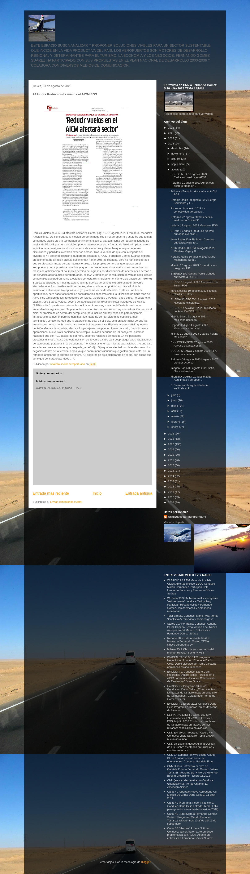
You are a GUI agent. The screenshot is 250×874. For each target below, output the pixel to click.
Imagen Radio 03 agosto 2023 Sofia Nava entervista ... (192, 369)
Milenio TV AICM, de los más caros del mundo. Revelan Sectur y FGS (190, 651)
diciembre (177, 148)
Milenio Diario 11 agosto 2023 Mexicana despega (189, 318)
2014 (171, 476)
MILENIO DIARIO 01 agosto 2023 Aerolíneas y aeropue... (191, 378)
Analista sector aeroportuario (187, 516)
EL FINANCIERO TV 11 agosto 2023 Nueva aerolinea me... (193, 301)
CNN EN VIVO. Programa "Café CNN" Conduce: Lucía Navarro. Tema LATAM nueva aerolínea (190, 736)
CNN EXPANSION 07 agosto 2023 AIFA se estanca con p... (191, 344)
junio (174, 400)
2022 (171, 433)
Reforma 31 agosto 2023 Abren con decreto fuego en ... (192, 184)
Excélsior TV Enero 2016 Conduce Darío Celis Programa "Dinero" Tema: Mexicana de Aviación (192, 707)
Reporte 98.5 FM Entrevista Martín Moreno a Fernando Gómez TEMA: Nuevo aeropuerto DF (188, 641)
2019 (171, 449)
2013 (171, 481)
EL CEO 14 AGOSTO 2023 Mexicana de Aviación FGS (193, 309)
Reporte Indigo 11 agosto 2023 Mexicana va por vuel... (189, 327)
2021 (171, 438)
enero (175, 426)
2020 (171, 444)
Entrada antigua (138, 493)
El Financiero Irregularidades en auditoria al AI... (190, 387)
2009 (171, 502)
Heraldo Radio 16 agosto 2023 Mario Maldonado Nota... (193, 258)
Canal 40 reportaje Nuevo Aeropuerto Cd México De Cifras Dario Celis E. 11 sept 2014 (192, 795)
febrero (176, 421)
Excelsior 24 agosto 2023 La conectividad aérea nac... (188, 210)
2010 (171, 497)
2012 (171, 486)
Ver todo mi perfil (174, 522)
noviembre (178, 153)
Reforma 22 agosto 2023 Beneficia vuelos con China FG (191, 218)
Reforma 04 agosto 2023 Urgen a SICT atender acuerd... (194, 361)
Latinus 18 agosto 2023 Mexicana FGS (194, 225)
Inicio (97, 493)
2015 (171, 470)
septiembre (178, 164)
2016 (171, 465)
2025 (171, 133)
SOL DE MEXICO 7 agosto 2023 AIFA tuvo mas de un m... (193, 352)
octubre (176, 158)
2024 (171, 138)
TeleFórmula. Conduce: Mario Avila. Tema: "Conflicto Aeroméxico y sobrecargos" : (192, 617)
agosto (175, 169)
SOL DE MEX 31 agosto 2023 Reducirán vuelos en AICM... (189, 176)
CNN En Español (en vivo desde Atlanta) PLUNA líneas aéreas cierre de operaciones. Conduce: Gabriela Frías (191, 758)
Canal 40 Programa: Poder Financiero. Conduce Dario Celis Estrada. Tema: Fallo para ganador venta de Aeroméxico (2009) (192, 806)
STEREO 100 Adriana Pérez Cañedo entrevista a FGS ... (193, 275)
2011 (171, 492)
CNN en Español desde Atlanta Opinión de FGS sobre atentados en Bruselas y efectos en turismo (191, 747)
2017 (171, 460)
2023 (171, 143)
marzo (175, 416)
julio (174, 395)
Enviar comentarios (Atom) (66, 501)
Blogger (145, 862)
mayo (175, 405)
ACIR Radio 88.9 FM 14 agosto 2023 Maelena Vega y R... (193, 249)
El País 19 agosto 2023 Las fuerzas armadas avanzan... (192, 232)
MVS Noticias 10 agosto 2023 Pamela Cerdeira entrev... (193, 292)
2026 (171, 127)
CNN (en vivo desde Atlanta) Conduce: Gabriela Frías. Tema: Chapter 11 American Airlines (190, 783)
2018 (171, 454)
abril (174, 411)
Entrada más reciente (51, 493)
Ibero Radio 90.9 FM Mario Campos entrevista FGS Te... (192, 241)
